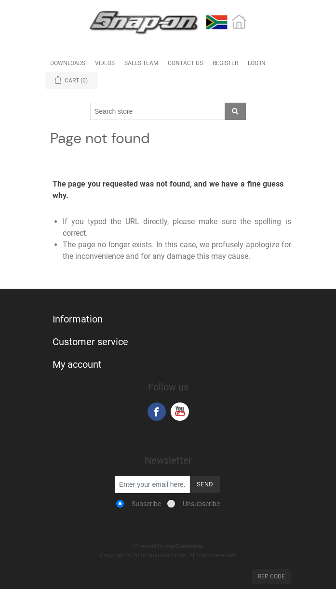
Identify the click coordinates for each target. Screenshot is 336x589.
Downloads (67, 63)
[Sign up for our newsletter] (152, 484)
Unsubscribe (201, 504)
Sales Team (141, 63)
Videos (105, 63)
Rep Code (271, 576)
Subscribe (146, 504)
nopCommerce (184, 546)
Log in (257, 63)
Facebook (157, 411)
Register (225, 63)
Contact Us (185, 63)
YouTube (180, 411)
